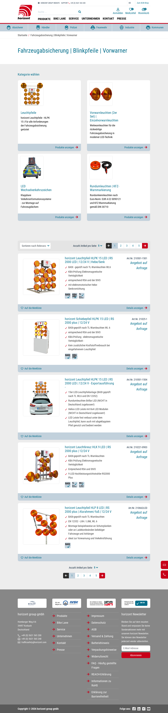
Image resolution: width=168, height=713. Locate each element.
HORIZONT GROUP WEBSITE (49, 3)
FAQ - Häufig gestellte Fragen (103, 665)
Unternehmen (91, 18)
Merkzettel (130, 11)
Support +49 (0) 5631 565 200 (73, 3)
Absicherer (14, 27)
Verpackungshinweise (103, 649)
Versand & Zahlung (102, 636)
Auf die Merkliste (31, 307)
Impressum (97, 616)
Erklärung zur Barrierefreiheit (99, 694)
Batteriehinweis (100, 643)
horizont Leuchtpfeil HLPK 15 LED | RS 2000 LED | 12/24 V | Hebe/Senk (89, 260)
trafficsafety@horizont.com (32, 642)
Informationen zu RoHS (101, 683)
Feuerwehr (98, 27)
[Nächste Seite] (145, 246)
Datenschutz (98, 622)
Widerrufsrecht (99, 656)
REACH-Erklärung (101, 674)
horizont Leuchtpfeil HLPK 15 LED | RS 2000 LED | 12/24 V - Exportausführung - (89, 383)
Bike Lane (59, 18)
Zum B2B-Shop (143, 3)
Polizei (70, 27)
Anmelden (118, 11)
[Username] (135, 648)
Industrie (126, 27)
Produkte (44, 19)
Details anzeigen (137, 307)
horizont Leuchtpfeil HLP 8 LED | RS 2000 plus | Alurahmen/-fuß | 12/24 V (88, 509)
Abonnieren (136, 655)
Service (74, 18)
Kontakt (108, 18)
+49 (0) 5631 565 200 (29, 635)
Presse (121, 18)
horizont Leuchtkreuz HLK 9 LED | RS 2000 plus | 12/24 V (88, 449)
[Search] (56, 12)
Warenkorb (143, 11)
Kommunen (154, 27)
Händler (42, 27)
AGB (94, 629)
